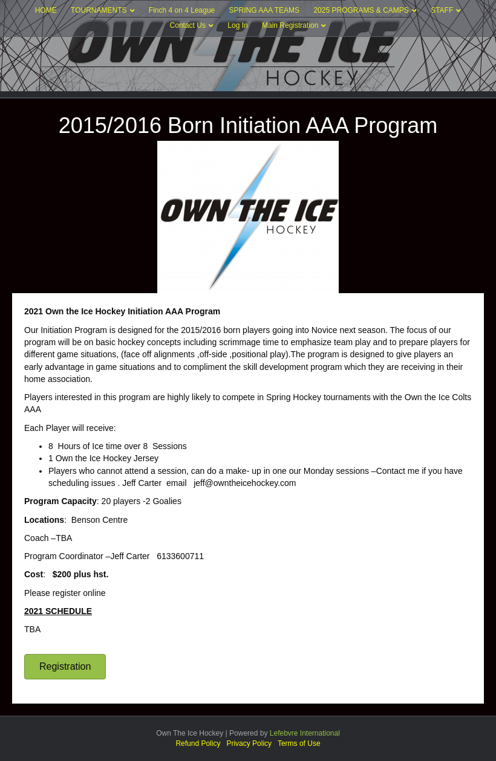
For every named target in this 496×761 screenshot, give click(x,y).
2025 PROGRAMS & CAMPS (360, 10)
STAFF (442, 10)
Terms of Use (299, 743)
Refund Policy (197, 743)
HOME (46, 10)
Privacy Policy (249, 743)
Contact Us (188, 25)
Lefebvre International (305, 733)
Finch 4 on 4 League (182, 10)
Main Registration (290, 25)
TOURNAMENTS (98, 10)
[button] (65, 666)
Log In (237, 25)
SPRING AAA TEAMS (264, 10)
